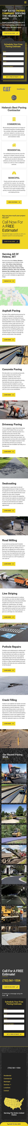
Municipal (7, 1082)
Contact (6, 1091)
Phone (5, 61)
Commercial (8, 1078)
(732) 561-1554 (11, 980)
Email (4, 56)
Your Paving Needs (8, 66)
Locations (7, 1088)
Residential (7, 1075)
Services (7, 1084)
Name (4, 51)
